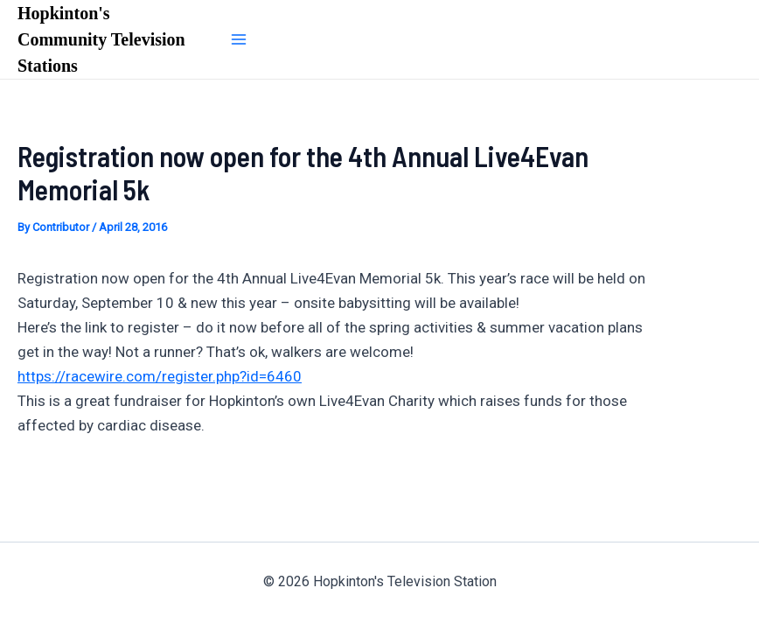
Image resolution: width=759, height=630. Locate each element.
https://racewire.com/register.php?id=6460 (159, 376)
